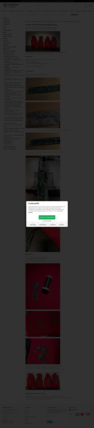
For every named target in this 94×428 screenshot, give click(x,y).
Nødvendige (33, 224)
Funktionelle (53, 224)
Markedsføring (42, 224)
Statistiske (61, 224)
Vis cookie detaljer (47, 221)
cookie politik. (59, 211)
